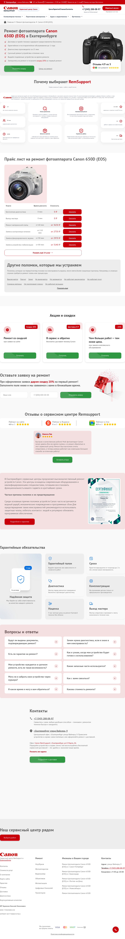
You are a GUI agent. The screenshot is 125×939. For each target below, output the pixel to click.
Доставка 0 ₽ (73, 327)
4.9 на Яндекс (36, 2)
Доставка (4, 891)
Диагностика (5, 896)
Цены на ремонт (45, 68)
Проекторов (40, 893)
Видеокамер (40, 874)
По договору (15, 590)
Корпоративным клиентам (11, 900)
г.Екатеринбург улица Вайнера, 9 (49, 730)
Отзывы (63, 9)
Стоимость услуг (6, 870)
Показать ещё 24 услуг (43, 253)
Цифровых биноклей (44, 888)
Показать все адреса (38, 751)
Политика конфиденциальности (62, 934)
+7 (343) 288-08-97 (42, 718)
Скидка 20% (31, 327)
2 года (28, 568)
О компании (5, 874)
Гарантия (56, 9)
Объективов (40, 878)
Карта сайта (5, 879)
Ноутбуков (39, 864)
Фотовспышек (41, 883)
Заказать (72, 212)
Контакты (69, 9)
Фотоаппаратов (41, 869)
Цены (51, 9)
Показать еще (62, 288)
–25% (118, 327)
